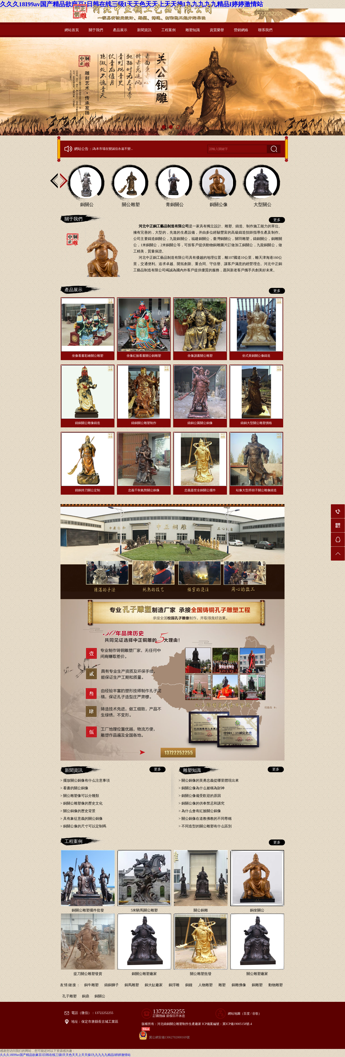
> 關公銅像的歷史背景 (77, 811)
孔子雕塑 (69, 996)
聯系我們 (265, 30)
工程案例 (168, 30)
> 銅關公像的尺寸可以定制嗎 (83, 826)
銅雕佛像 (239, 985)
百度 (247, 1013)
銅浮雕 (174, 985)
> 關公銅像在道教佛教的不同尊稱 (205, 818)
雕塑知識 (192, 30)
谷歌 (255, 1013)
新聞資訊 (144, 30)
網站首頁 (72, 30)
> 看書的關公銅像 (74, 788)
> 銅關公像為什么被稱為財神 (201, 788)
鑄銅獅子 (111, 985)
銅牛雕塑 (91, 985)
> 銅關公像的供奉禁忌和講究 (201, 803)
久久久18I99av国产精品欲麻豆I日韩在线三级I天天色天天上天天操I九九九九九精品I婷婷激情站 (65, 1055)
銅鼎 (85, 996)
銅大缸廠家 (154, 985)
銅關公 (100, 996)
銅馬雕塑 (132, 985)
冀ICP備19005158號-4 (237, 1024)
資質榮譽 (217, 30)
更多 (276, 220)
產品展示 (120, 30)
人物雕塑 (205, 985)
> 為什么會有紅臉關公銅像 (200, 811)
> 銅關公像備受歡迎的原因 (200, 796)
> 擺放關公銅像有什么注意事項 (85, 780)
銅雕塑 (257, 985)
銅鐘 (188, 985)
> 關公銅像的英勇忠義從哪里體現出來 (209, 780)
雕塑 (222, 985)
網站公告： (83, 149)
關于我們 (96, 30)
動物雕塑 (275, 985)
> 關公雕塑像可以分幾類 (79, 796)
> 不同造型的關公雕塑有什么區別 (205, 826)
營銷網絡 (241, 30)
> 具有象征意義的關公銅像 (81, 818)
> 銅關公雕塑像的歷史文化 (81, 803)
